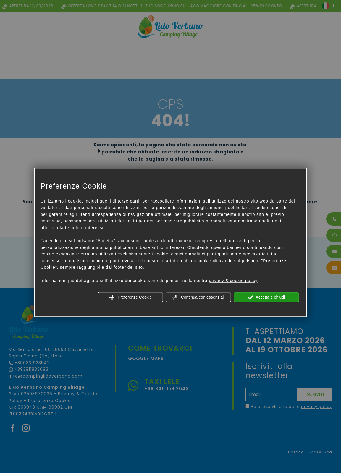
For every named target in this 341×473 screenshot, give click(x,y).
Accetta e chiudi (266, 297)
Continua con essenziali (198, 297)
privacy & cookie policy (233, 280)
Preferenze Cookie (130, 297)
